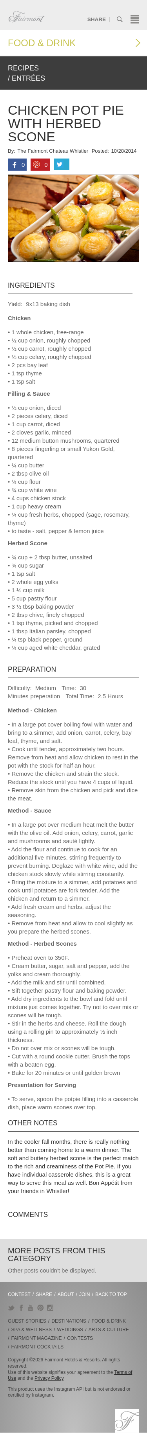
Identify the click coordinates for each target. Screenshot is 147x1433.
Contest (19, 1294)
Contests (80, 1338)
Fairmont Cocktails (37, 1347)
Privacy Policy (49, 1378)
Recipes (23, 68)
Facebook (21, 1308)
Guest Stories (27, 1321)
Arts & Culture (109, 1329)
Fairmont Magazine (36, 1338)
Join (84, 1294)
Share (96, 19)
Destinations (68, 1321)
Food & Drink (42, 43)
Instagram (50, 1308)
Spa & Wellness (31, 1329)
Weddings (70, 1329)
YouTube (30, 1308)
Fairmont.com (27, 17)
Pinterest (40, 1308)
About (66, 1294)
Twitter (11, 1308)
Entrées (28, 78)
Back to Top (111, 1294)
